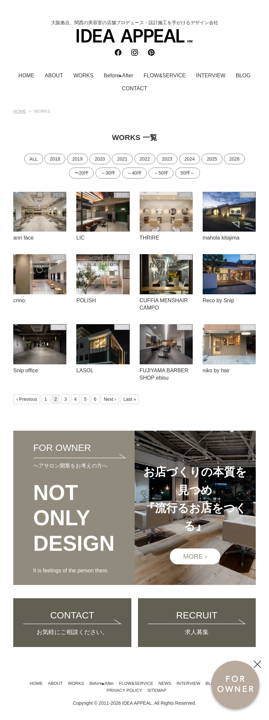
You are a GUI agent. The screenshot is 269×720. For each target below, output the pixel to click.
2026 (234, 159)
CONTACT (134, 88)
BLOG (243, 75)
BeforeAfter (118, 75)
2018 (55, 159)
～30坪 (108, 173)
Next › (110, 399)
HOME (26, 75)
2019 (77, 159)
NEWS (165, 683)
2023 (167, 159)
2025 (212, 159)
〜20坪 (81, 173)
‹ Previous (26, 399)
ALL (34, 159)
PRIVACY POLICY (124, 690)
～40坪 (134, 173)
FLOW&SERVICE (165, 75)
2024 (189, 159)
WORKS (83, 75)
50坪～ (187, 173)
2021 (122, 159)
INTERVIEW (211, 75)
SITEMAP (156, 690)
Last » (129, 399)
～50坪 (161, 173)
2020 (100, 159)
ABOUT (54, 75)
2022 (145, 159)
